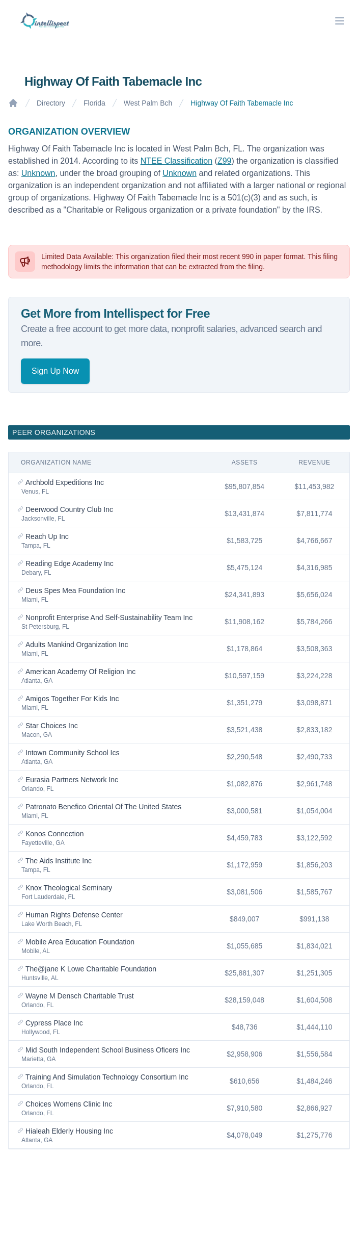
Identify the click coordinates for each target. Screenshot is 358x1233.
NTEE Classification (176, 161)
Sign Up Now (55, 371)
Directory (51, 103)
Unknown (38, 173)
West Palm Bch (148, 103)
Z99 (224, 161)
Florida (94, 103)
